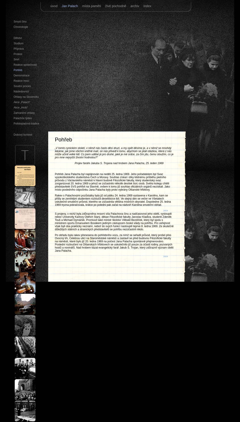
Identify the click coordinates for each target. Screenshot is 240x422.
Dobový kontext (23, 134)
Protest (18, 54)
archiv (135, 6)
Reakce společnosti (25, 64)
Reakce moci (21, 80)
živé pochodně (116, 6)
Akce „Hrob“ (21, 107)
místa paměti (92, 6)
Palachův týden (23, 118)
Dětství (18, 38)
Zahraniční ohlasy (24, 112)
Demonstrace (21, 75)
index (147, 6)
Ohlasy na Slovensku (26, 96)
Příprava (19, 48)
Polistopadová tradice (26, 123)
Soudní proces (22, 86)
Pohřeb (18, 70)
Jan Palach (70, 6)
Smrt (16, 59)
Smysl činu (20, 21)
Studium (18, 43)
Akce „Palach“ (22, 102)
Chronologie (21, 27)
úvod (54, 6)
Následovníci (21, 91)
